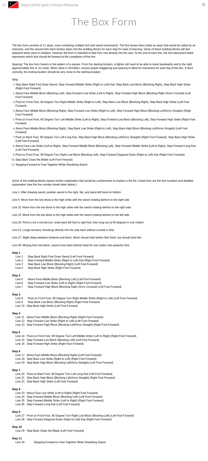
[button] (4, 4)
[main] (104, 21)
